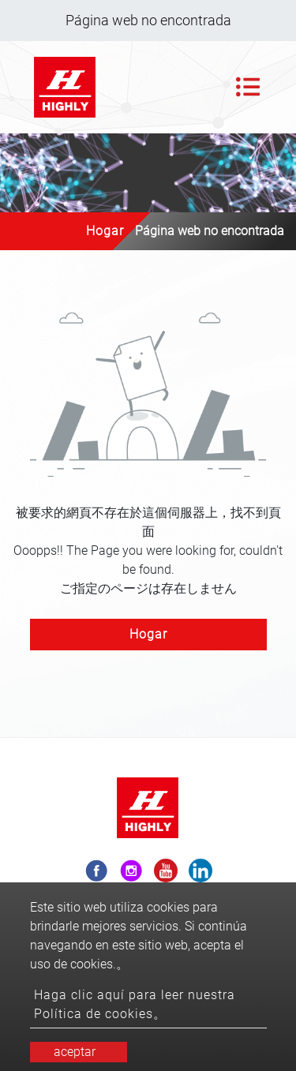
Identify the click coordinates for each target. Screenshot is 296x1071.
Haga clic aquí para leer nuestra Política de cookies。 (134, 1004)
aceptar (75, 1051)
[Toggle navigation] (248, 87)
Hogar (105, 230)
